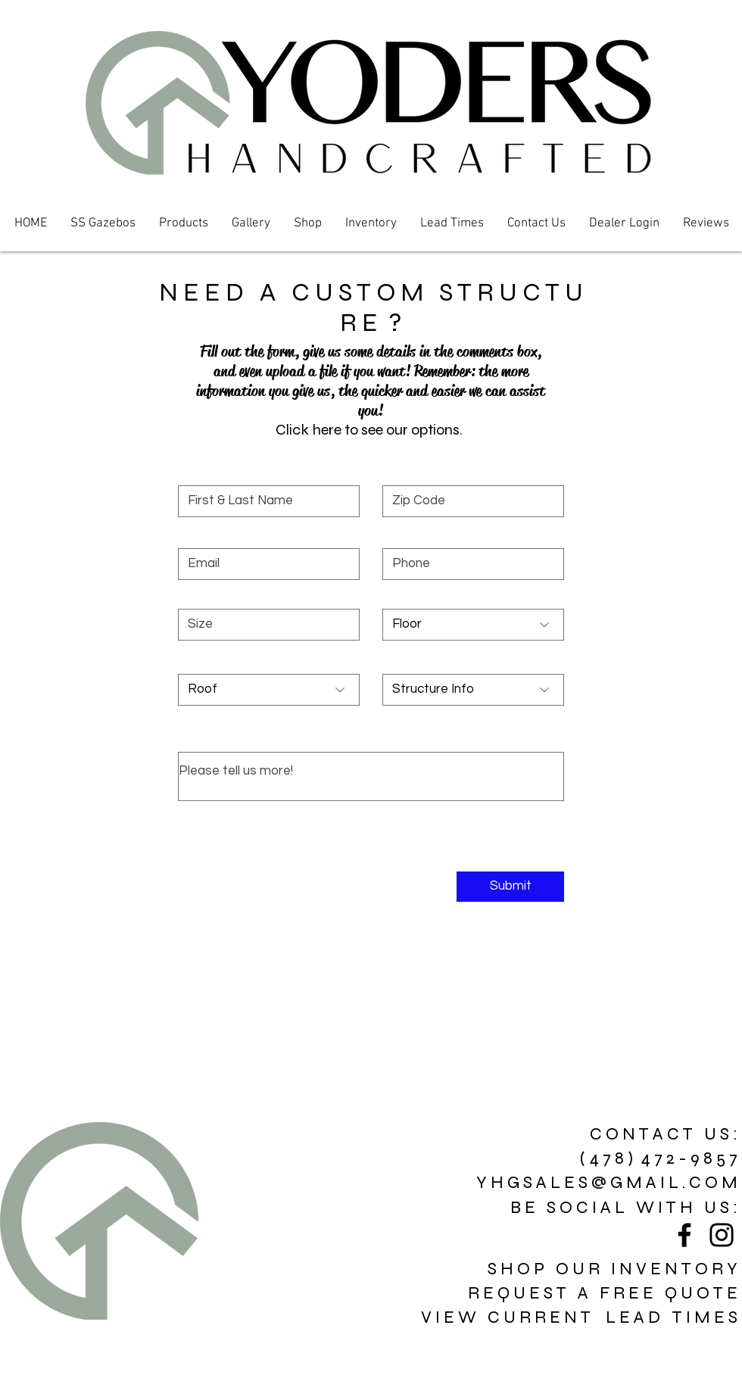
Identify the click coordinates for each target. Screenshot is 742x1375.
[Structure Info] (473, 690)
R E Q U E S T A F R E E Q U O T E (602, 1293)
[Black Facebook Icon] (684, 1235)
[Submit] (510, 886)
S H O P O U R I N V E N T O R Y (612, 1268)
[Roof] (269, 690)
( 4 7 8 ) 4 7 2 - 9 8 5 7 (658, 1158)
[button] (183, 223)
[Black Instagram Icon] (721, 1235)
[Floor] (473, 625)
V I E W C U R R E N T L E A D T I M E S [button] (579, 1317)
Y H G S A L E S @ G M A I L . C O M (606, 1182)
